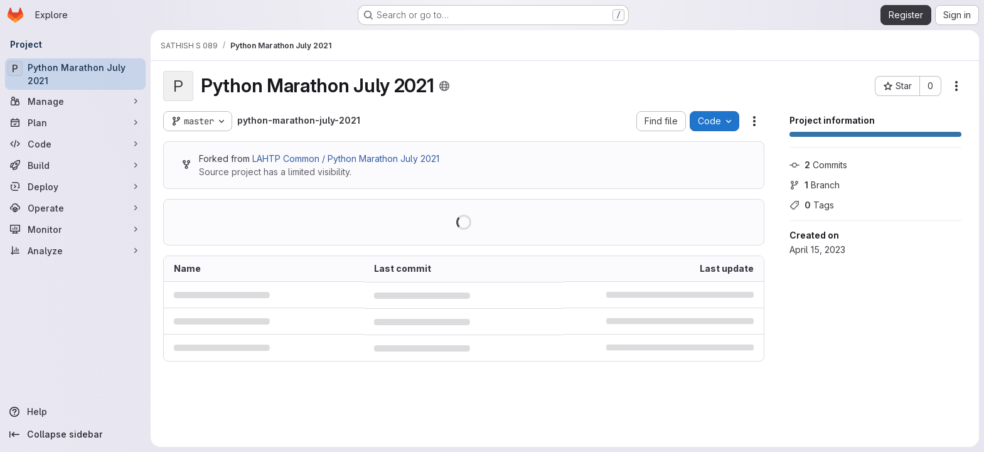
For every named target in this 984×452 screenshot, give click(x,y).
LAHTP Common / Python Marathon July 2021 (345, 158)
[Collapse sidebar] (75, 434)
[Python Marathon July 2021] (75, 74)
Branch (814, 185)
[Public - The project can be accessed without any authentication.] (444, 86)
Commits (818, 164)
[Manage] (75, 101)
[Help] (75, 412)
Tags (811, 205)
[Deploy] (75, 186)
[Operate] (75, 208)
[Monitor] (75, 229)
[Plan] (75, 122)
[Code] (75, 144)
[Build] (75, 165)
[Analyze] (75, 250)
